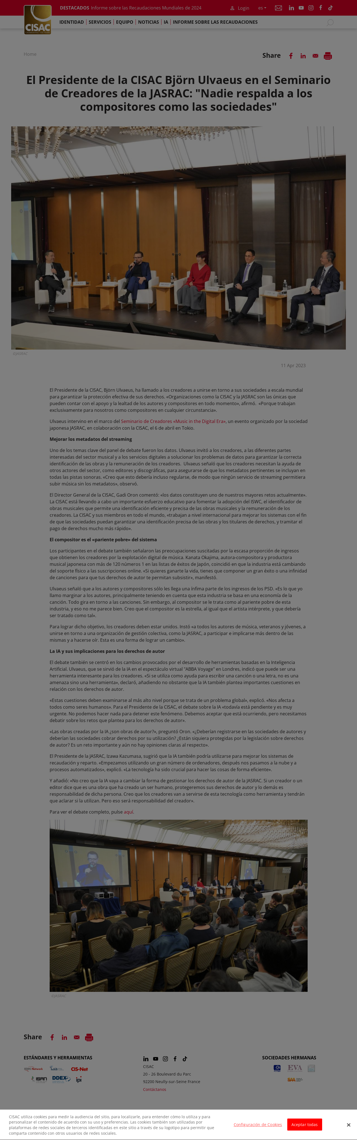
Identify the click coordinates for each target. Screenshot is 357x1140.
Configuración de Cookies (258, 1129)
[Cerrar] (348, 1129)
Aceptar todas (304, 1129)
